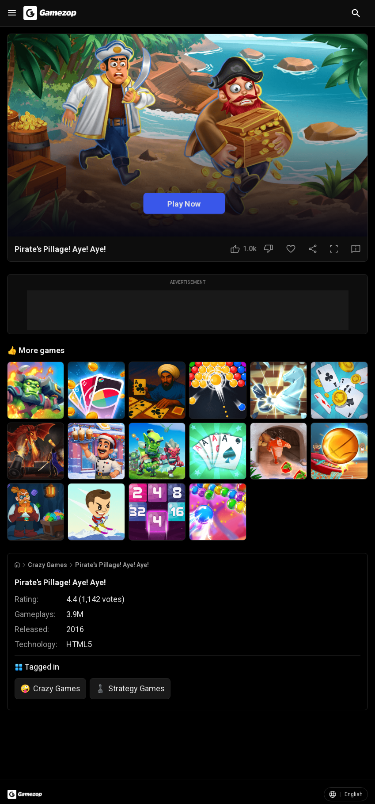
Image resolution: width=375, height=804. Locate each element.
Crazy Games (47, 564)
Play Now (184, 203)
